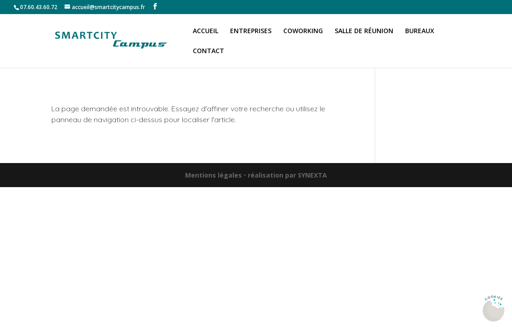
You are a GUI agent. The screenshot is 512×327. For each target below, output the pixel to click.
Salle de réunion (364, 31)
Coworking (303, 31)
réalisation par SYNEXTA (287, 175)
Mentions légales (213, 175)
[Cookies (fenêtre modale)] (494, 309)
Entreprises (250, 31)
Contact (208, 51)
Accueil (205, 31)
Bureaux (419, 31)
